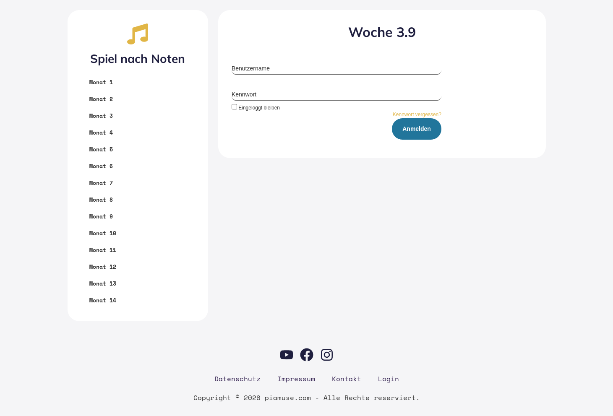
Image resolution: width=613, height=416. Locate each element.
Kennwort (244, 94)
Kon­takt (346, 379)
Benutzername (251, 68)
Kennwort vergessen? (417, 114)
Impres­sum (296, 379)
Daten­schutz (237, 379)
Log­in (388, 379)
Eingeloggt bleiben (256, 107)
